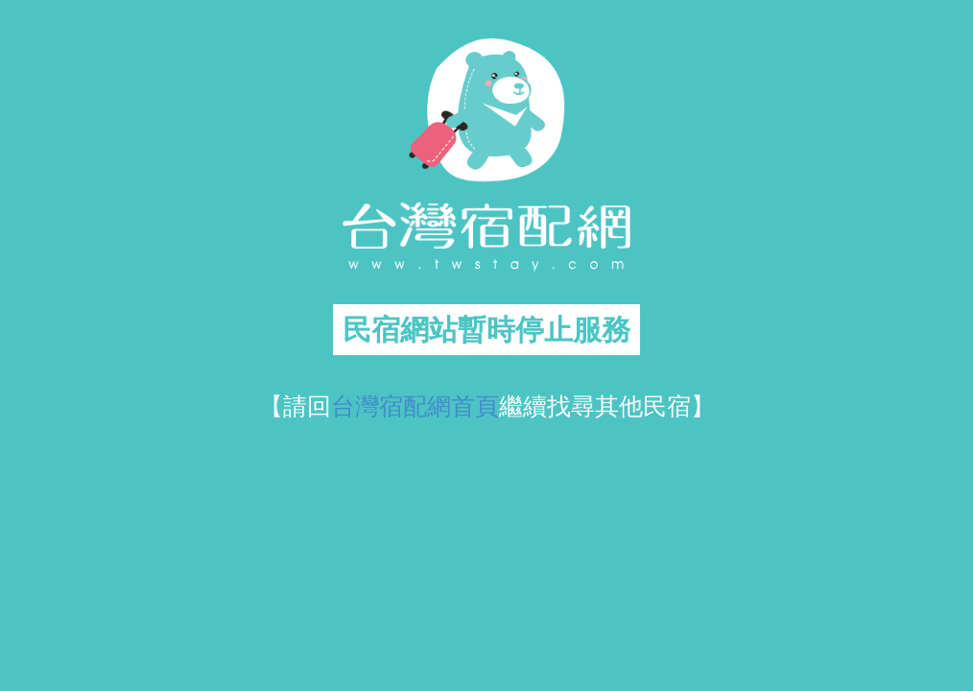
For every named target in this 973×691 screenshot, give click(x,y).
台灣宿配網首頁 (415, 406)
